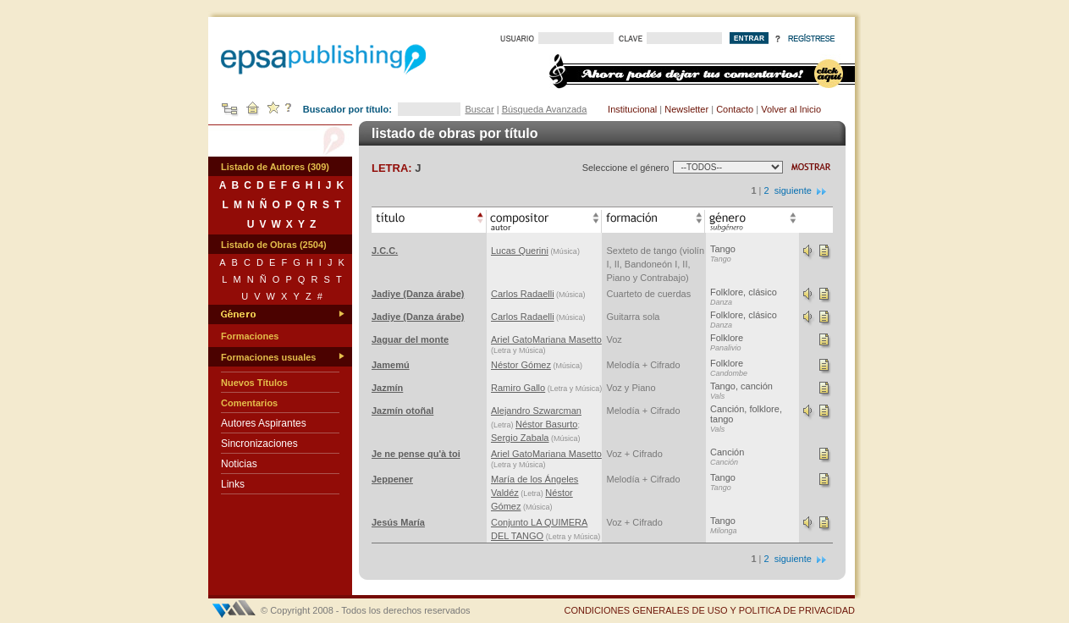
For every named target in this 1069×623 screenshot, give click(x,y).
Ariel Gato (511, 339)
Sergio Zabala (520, 438)
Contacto (734, 109)
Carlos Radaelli (522, 294)
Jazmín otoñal (402, 410)
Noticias (239, 464)
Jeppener (392, 479)
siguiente (801, 190)
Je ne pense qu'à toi (416, 454)
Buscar (479, 109)
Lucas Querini (519, 250)
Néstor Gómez (521, 365)
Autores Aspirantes (263, 423)
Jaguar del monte (410, 339)
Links (233, 484)
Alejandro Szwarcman (536, 410)
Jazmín (387, 388)
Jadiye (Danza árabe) (418, 294)
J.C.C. (385, 250)
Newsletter (686, 109)
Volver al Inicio (791, 109)
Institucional (632, 109)
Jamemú (391, 365)
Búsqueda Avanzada (544, 109)
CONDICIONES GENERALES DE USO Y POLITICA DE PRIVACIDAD (709, 610)
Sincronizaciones (259, 443)
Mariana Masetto (567, 339)
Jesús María (398, 522)
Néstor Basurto (546, 424)
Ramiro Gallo (518, 388)
